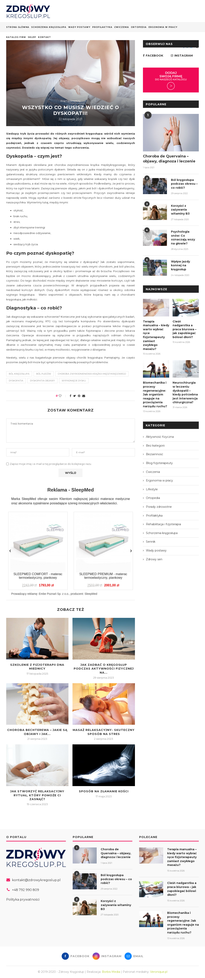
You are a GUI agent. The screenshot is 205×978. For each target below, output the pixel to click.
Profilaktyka (102, 27)
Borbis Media (111, 972)
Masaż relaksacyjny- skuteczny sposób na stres (104, 732)
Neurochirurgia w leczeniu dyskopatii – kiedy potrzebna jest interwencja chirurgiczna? (185, 392)
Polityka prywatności (22, 899)
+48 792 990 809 (25, 890)
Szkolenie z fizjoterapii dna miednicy (37, 667)
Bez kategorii (155, 445)
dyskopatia (16, 380)
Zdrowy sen (154, 559)
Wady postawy (79, 27)
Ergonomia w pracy (163, 27)
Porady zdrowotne (159, 507)
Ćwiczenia (121, 27)
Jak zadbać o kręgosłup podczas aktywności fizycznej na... (104, 668)
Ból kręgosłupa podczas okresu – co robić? (184, 184)
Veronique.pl (158, 972)
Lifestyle (152, 489)
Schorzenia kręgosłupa (48, 27)
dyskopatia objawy (42, 380)
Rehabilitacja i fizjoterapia (163, 524)
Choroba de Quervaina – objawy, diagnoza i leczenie (169, 158)
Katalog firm (16, 37)
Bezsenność (154, 454)
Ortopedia (139, 27)
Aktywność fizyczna (160, 437)
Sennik (150, 541)
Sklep (32, 37)
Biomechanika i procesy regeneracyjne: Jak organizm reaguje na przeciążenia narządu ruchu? (155, 394)
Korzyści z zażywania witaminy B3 (180, 209)
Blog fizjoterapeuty (70, 101)
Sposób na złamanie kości (104, 791)
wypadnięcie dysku (74, 380)
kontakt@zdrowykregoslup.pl (36, 880)
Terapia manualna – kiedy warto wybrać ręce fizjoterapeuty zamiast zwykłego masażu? (156, 335)
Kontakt (44, 37)
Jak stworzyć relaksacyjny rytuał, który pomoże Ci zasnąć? (37, 795)
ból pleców (43, 373)
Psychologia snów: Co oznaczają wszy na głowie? (183, 237)
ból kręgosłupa (19, 373)
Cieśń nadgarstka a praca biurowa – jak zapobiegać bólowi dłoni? (184, 329)
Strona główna (17, 27)
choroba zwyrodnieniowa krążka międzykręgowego (92, 373)
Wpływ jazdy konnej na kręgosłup (180, 265)
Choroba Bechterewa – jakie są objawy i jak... (37, 732)
